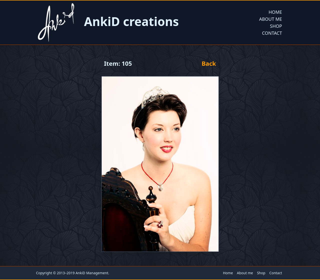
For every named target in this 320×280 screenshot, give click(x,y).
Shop (276, 26)
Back (209, 63)
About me (270, 19)
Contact (272, 33)
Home (275, 12)
